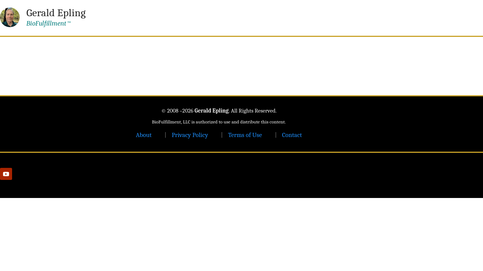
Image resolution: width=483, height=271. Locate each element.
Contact (292, 135)
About (144, 135)
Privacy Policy (190, 135)
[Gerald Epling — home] (43, 17)
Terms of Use (245, 135)
